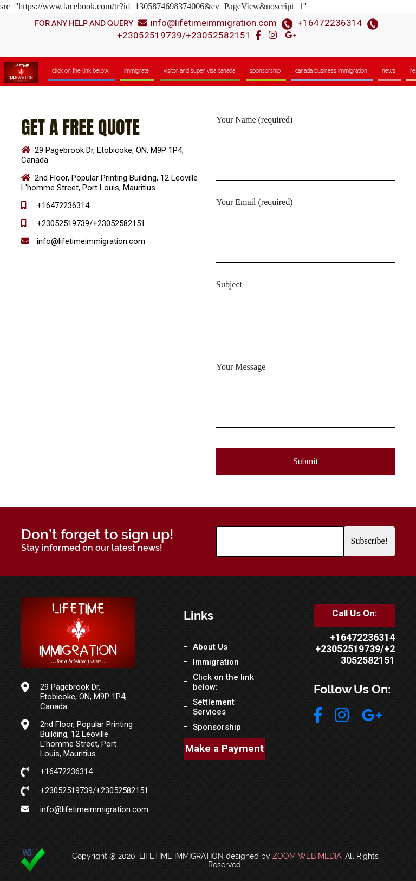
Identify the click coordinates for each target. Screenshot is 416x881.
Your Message (240, 366)
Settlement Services (214, 707)
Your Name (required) (254, 119)
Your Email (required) (254, 202)
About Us (210, 647)
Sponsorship (265, 71)
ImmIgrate (136, 71)
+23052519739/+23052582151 (184, 35)
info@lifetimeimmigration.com (207, 22)
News (388, 71)
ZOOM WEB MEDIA (306, 856)
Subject (229, 284)
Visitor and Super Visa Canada (199, 71)
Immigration (216, 662)
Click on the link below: (80, 71)
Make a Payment (224, 748)
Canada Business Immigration (331, 71)
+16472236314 (329, 22)
